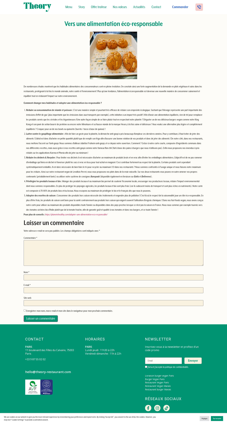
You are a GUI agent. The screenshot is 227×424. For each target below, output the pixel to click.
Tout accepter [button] (217, 419)
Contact (156, 7)
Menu (68, 7)
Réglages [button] (204, 419)
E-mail (27, 285)
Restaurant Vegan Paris (157, 382)
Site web (27, 297)
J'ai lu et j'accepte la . (167, 367)
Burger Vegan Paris (155, 379)
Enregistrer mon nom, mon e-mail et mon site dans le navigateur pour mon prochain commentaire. (69, 310)
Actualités (139, 7)
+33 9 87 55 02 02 (35, 359)
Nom (26, 272)
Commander (180, 7)
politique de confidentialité (176, 367)
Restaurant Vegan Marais (158, 385)
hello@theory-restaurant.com (48, 372)
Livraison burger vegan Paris (159, 375)
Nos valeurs (120, 7)
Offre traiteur (99, 7)
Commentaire (30, 238)
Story (82, 7)
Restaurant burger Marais (158, 389)
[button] (199, 7)
